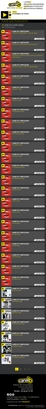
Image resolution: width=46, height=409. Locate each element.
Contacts (34, 397)
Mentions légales (40, 406)
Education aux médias (33, 9)
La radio (27, 2)
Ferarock (26, 402)
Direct (15, 11)
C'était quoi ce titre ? (17, 397)
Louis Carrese (30, 406)
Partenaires (13, 399)
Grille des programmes (34, 4)
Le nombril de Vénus (20, 14)
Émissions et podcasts (33, 6)
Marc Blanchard (29, 405)
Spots (24, 399)
